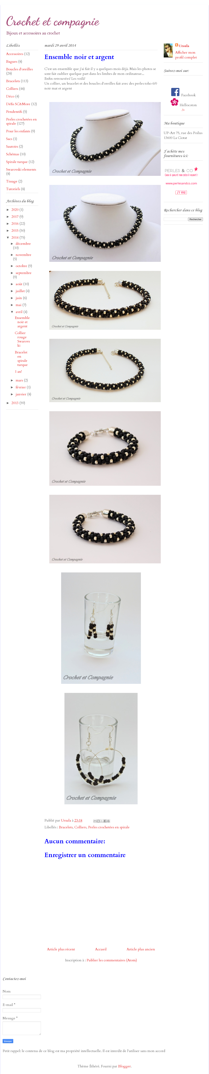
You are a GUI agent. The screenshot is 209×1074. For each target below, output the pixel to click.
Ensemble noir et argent (22, 322)
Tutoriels (13, 189)
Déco (10, 96)
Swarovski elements (21, 169)
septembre (24, 273)
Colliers (80, 827)
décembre (23, 243)
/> (183, 110)
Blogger (124, 1066)
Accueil (101, 949)
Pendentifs (14, 111)
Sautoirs (12, 146)
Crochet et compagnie (52, 21)
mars (20, 380)
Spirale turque (17, 161)
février (21, 387)
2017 (15, 216)
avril (19, 312)
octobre (22, 266)
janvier (21, 394)
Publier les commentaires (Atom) (112, 960)
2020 (15, 209)
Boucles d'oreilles (19, 69)
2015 (15, 230)
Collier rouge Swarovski (22, 339)
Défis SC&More (18, 104)
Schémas (12, 154)
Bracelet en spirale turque (21, 358)
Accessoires (14, 54)
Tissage (11, 181)
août (19, 284)
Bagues (11, 61)
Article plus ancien (141, 949)
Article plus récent (61, 949)
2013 (15, 403)
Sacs (9, 138)
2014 (15, 237)
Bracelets (66, 827)
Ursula (184, 46)
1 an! (18, 371)
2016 (15, 223)
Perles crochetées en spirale (109, 827)
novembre (23, 254)
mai (19, 305)
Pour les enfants (18, 131)
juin (19, 298)
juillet (21, 291)
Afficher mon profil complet (186, 55)
